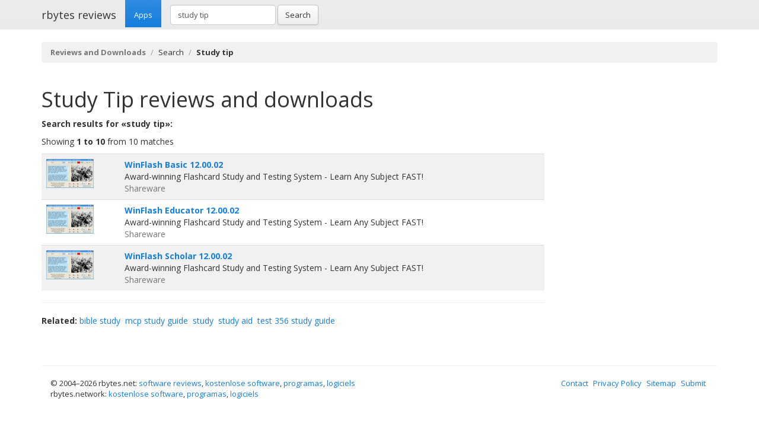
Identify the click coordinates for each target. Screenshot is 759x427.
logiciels (341, 383)
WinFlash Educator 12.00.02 (182, 210)
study (203, 320)
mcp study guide (156, 320)
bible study (99, 320)
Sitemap (661, 383)
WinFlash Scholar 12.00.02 (178, 256)
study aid (235, 320)
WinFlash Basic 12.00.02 (174, 164)
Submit (693, 383)
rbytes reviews (79, 15)
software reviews (170, 383)
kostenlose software (242, 383)
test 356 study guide (296, 320)
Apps (143, 14)
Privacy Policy (617, 383)
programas (303, 383)
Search (298, 14)
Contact (574, 383)
